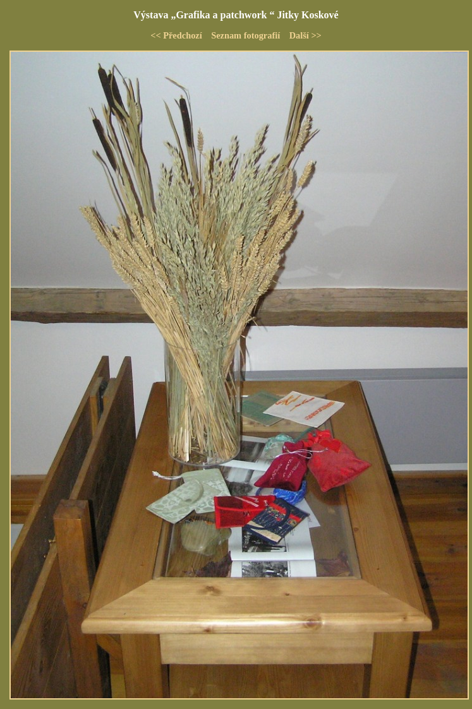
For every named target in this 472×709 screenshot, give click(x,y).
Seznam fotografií (245, 35)
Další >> (305, 35)
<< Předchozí (176, 35)
